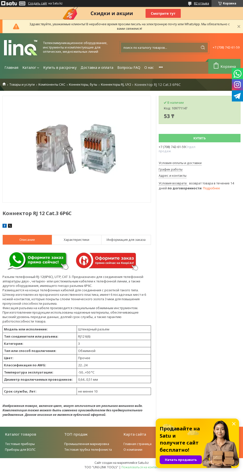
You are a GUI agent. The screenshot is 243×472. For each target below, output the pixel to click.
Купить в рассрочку (60, 67)
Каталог (29, 67)
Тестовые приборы (20, 444)
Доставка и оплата (97, 67)
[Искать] (203, 47)
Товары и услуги (22, 84)
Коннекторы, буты (83, 84)
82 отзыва (201, 3)
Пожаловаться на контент (140, 467)
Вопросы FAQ (128, 67)
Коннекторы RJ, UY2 (116, 84)
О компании (132, 449)
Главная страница (137, 444)
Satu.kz (143, 462)
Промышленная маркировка (86, 444)
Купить (199, 138)
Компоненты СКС (51, 84)
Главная (11, 67)
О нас (149, 67)
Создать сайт (37, 3)
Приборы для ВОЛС (20, 449)
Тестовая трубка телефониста (88, 449)
